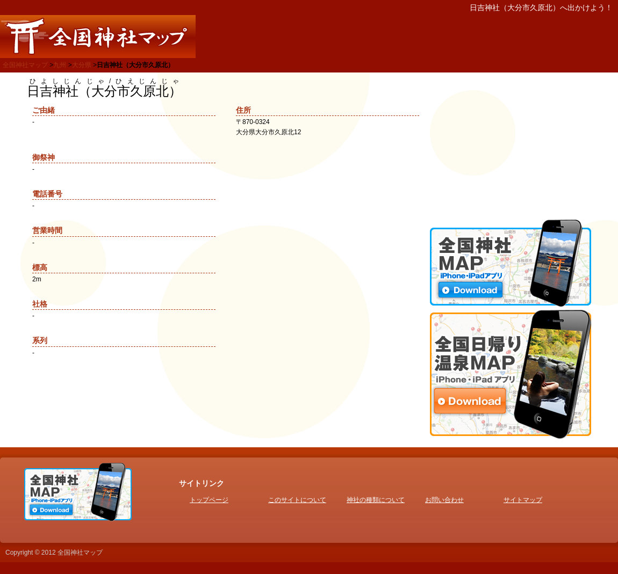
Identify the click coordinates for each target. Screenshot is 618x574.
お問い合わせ (444, 500)
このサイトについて (297, 500)
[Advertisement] (510, 145)
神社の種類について (376, 500)
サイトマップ (523, 500)
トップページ (209, 500)
